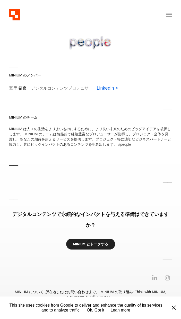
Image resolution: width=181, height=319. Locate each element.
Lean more (120, 310)
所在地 (50, 292)
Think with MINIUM (150, 292)
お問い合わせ (78, 292)
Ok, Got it (95, 310)
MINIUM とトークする (90, 244)
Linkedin (105, 88)
